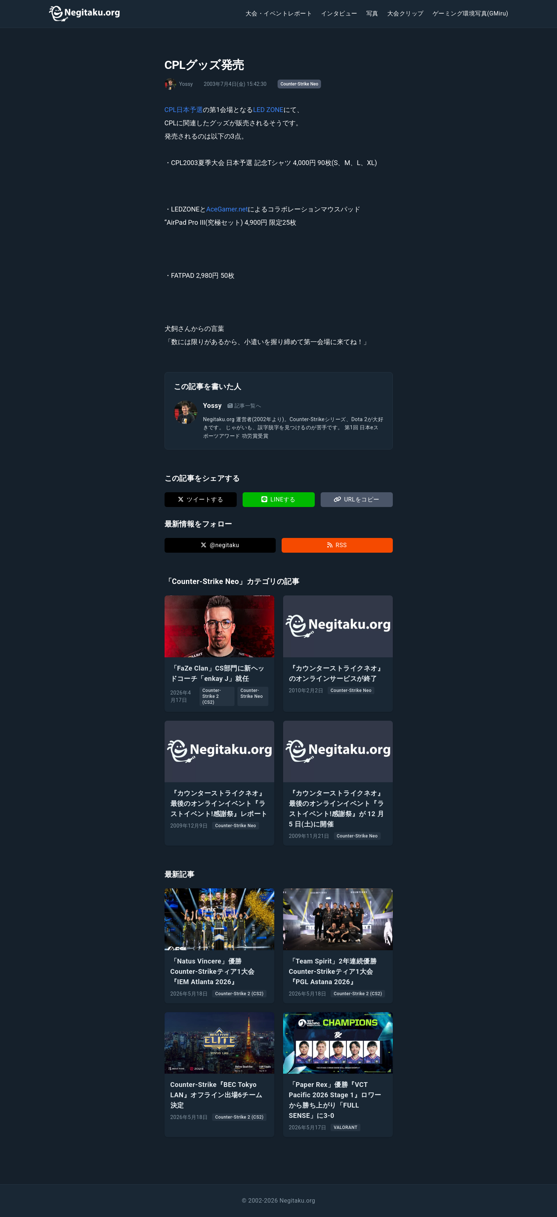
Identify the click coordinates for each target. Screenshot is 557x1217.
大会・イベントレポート (279, 13)
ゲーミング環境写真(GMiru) (470, 13)
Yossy (212, 405)
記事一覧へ (244, 406)
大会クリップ (405, 13)
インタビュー (339, 13)
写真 (372, 13)
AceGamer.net (227, 209)
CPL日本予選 (184, 109)
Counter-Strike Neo (299, 84)
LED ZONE (268, 109)
